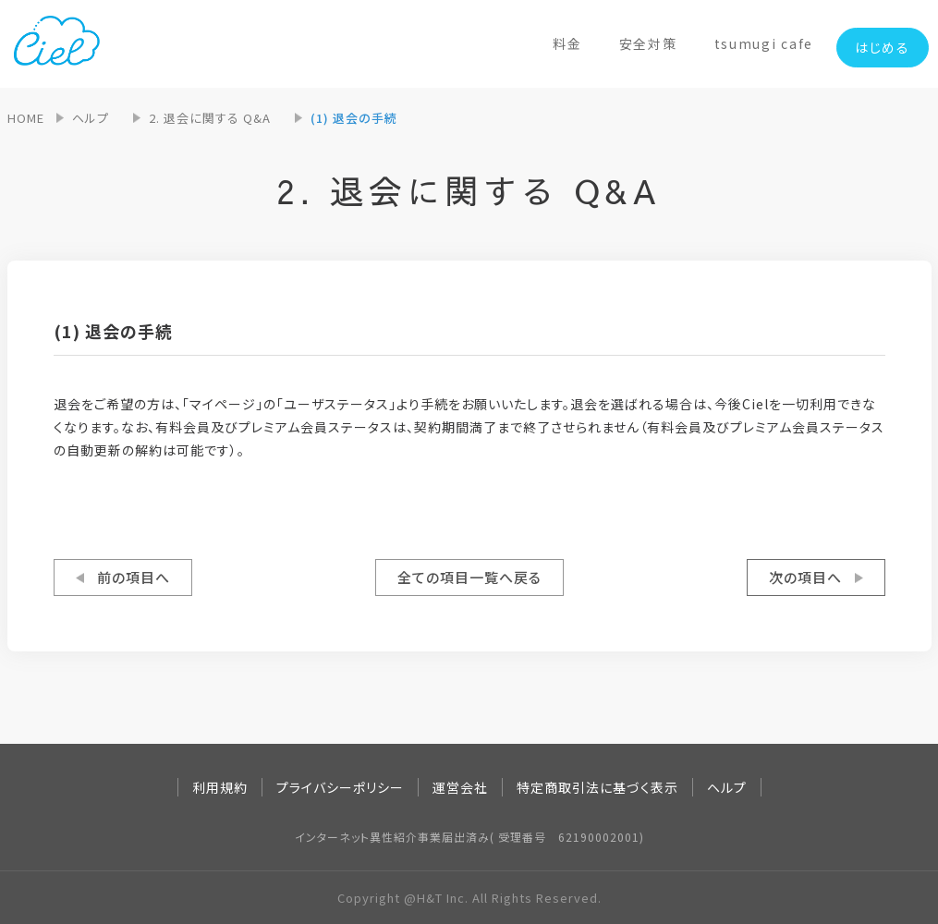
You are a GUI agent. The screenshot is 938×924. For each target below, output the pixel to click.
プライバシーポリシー (340, 787)
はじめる (882, 47)
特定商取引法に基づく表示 (597, 787)
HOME (25, 118)
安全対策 (648, 43)
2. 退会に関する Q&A (210, 118)
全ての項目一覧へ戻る (469, 577)
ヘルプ (90, 118)
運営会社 (460, 787)
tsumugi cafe (763, 43)
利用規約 (220, 787)
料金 (567, 43)
